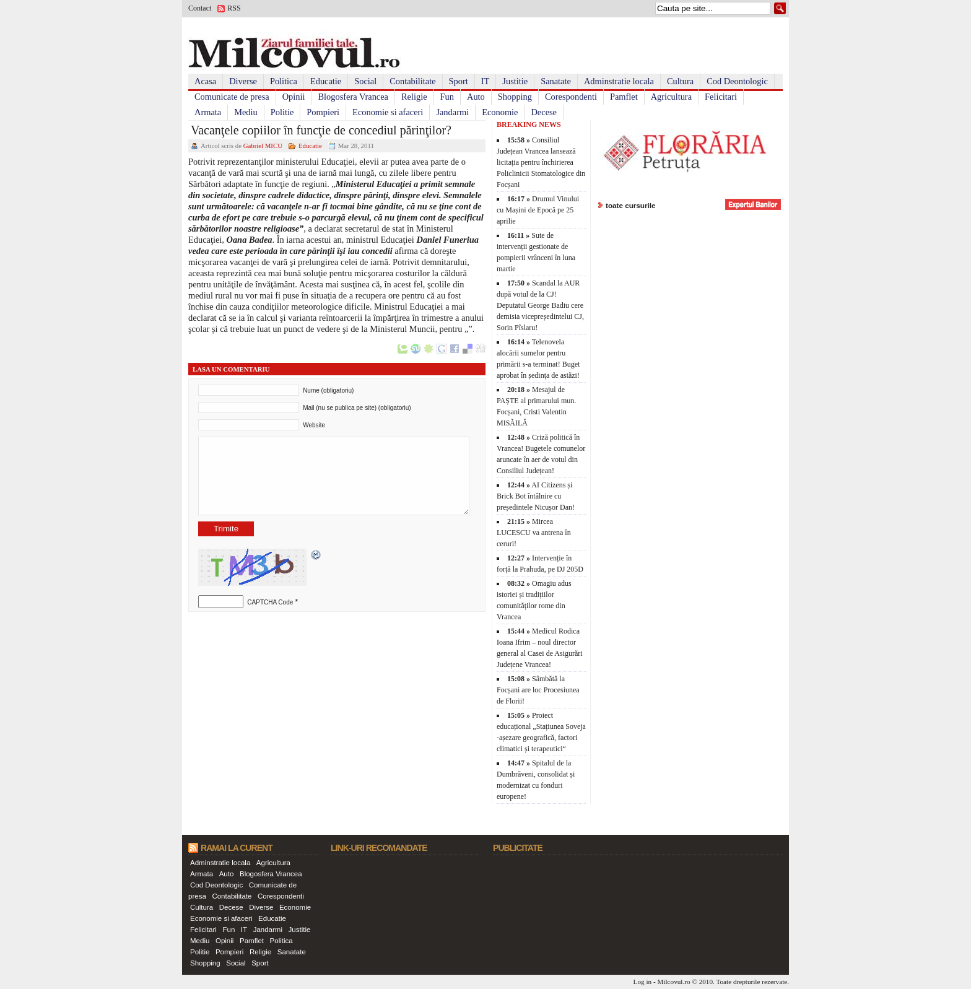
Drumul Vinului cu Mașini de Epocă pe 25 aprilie (538, 209)
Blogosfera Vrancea (353, 97)
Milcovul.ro (673, 981)
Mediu (246, 112)
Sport (458, 81)
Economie (500, 112)
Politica (283, 81)
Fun (447, 97)
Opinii (293, 97)
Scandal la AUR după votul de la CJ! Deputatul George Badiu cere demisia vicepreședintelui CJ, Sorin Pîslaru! (540, 305)
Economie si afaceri (387, 112)
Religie (414, 97)
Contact (199, 8)
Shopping (515, 97)
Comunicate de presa (231, 97)
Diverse (243, 81)
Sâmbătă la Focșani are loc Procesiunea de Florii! (538, 689)
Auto (476, 97)
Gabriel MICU (262, 145)
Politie (282, 112)
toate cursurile (631, 205)
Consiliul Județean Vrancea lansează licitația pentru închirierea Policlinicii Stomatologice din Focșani (541, 162)
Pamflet (624, 97)
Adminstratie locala (619, 81)
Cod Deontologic (737, 81)
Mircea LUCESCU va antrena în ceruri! (534, 532)
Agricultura (671, 97)
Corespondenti (571, 97)
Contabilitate (412, 81)
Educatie (325, 81)
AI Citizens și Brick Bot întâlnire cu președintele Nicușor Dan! (536, 496)
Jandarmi (452, 112)
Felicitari (721, 97)
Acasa (205, 81)
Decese (544, 112)
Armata (207, 112)
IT (485, 81)
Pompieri (323, 112)
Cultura (680, 81)
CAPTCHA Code (270, 602)
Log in (643, 981)
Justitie (515, 81)
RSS (233, 8)
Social (365, 81)
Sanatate (556, 81)
